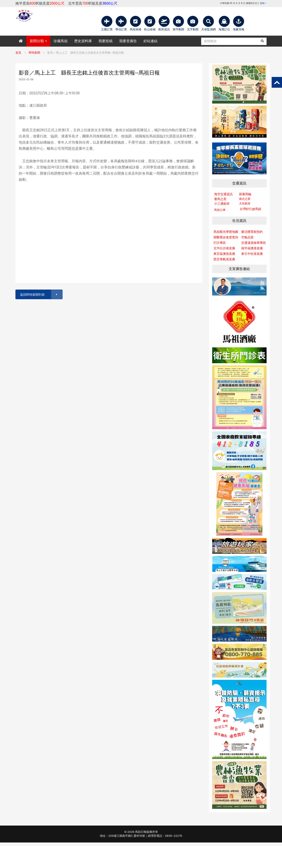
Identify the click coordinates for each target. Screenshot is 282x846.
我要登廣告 (128, 41)
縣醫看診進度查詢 (225, 237)
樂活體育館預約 (252, 232)
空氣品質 (247, 237)
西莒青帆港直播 (224, 259)
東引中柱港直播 (252, 254)
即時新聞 (34, 52)
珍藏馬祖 (61, 41)
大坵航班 (244, 203)
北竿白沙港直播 (224, 248)
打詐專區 (219, 243)
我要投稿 (105, 41)
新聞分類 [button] (38, 41)
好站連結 (150, 41)
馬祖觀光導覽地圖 (225, 232)
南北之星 (244, 199)
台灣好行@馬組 (250, 209)
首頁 (18, 52)
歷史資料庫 (83, 41)
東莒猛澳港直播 (224, 254)
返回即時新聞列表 (41, 294)
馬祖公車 (220, 210)
